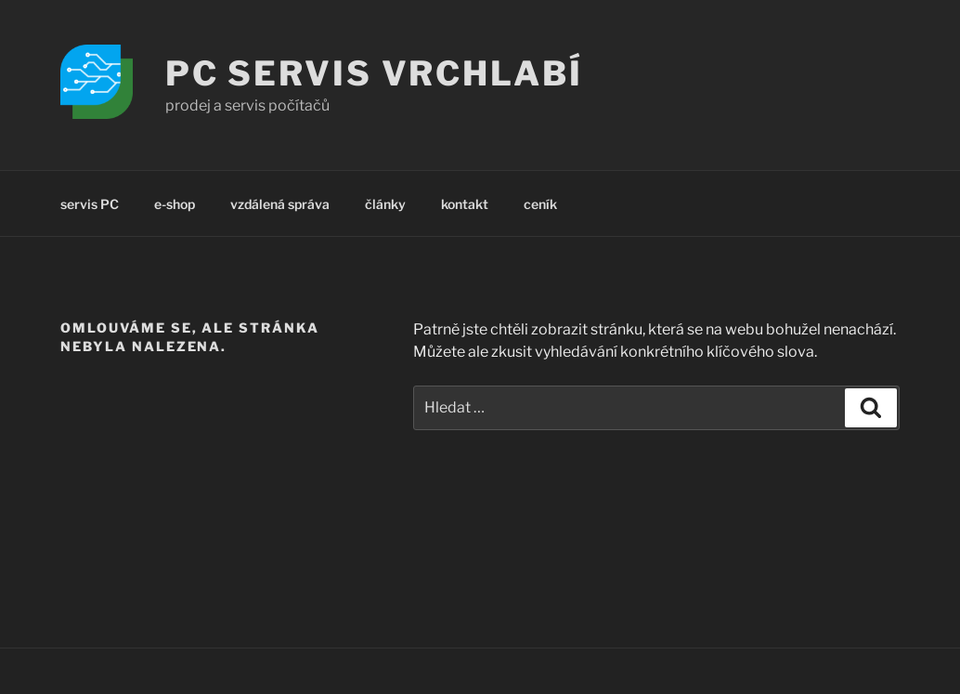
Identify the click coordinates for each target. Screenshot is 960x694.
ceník (540, 204)
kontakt (464, 204)
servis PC (89, 204)
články (385, 204)
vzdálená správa (280, 204)
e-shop (174, 204)
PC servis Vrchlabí (374, 73)
